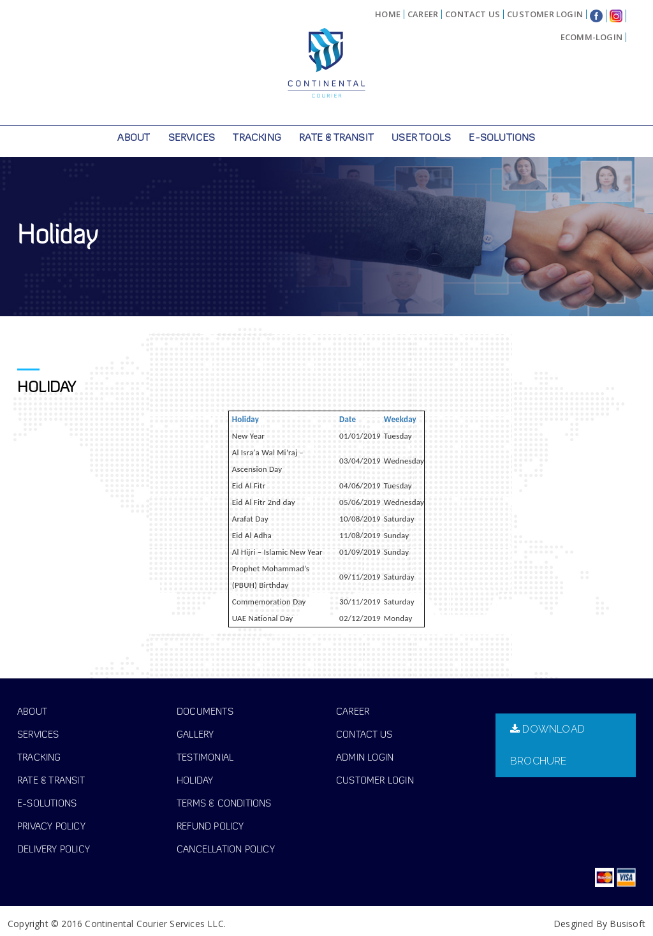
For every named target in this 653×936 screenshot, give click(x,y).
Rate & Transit (336, 138)
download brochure (547, 739)
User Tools (421, 138)
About (133, 138)
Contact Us (472, 14)
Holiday (245, 413)
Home (387, 14)
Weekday (400, 413)
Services (192, 138)
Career (422, 14)
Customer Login (545, 14)
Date (347, 413)
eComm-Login (591, 37)
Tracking (257, 138)
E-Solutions (502, 138)
